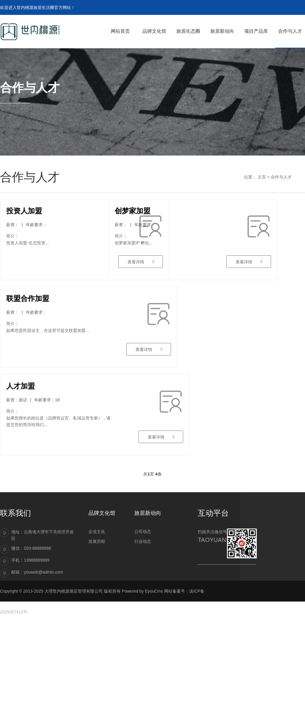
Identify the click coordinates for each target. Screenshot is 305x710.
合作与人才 (281, 177)
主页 (262, 177)
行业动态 (142, 629)
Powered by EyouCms (142, 678)
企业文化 (96, 619)
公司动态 (142, 619)
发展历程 (96, 629)
